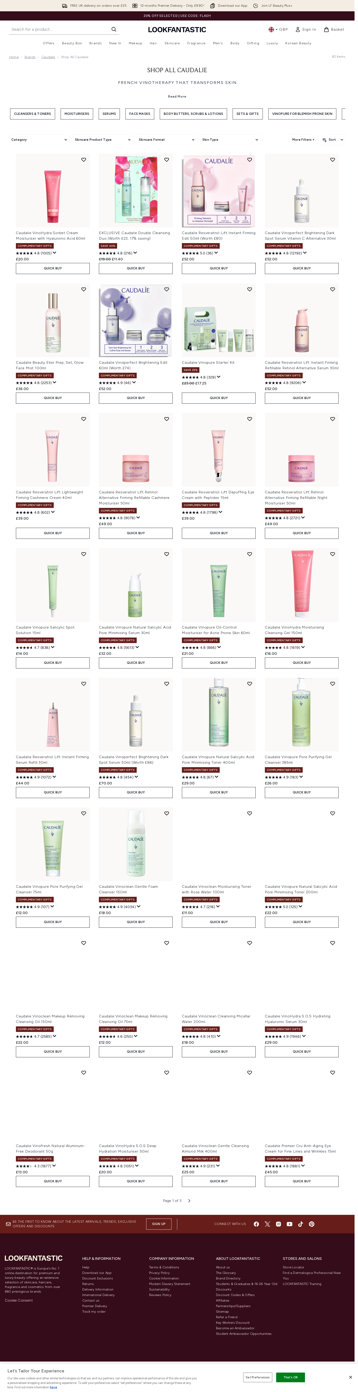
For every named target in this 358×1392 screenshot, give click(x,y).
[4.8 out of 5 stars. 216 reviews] (115, 253)
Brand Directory (228, 1278)
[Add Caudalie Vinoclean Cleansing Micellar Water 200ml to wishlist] (249, 942)
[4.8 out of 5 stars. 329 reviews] (199, 377)
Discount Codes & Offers (235, 1295)
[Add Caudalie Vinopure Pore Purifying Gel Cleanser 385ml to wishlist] (332, 683)
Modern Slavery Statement (169, 1284)
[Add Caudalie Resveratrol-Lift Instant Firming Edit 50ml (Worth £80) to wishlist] (249, 159)
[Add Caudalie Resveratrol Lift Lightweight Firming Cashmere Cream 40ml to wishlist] (83, 418)
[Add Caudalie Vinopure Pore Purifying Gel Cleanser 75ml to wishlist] (83, 813)
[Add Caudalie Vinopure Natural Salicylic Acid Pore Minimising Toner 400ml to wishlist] (249, 683)
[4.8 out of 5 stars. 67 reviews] (198, 777)
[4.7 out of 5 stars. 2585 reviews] (34, 1036)
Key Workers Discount (233, 1323)
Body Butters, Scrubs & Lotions (193, 114)
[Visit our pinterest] (311, 1224)
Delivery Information (97, 1289)
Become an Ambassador (235, 1328)
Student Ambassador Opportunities (244, 1334)
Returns (88, 1284)
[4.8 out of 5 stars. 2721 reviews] (282, 518)
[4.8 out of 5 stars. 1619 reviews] (282, 647)
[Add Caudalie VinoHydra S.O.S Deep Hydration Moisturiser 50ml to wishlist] (166, 1072)
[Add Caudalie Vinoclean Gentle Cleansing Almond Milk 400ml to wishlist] (249, 1072)
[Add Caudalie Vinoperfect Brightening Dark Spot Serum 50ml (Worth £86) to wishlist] (166, 683)
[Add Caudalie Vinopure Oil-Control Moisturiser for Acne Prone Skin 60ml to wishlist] (249, 554)
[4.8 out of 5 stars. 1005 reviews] (34, 253)
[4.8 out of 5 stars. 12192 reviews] (283, 253)
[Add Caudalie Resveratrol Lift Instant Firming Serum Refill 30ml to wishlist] (83, 683)
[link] (305, 29)
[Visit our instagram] (278, 1224)
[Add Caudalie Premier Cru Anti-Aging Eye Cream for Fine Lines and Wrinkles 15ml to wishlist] (332, 1072)
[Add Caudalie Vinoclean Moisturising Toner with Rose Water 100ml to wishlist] (249, 813)
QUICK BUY (53, 268)
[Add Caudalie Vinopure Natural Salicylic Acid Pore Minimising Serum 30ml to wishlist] (166, 554)
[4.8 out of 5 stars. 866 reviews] (199, 647)
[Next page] (189, 1200)
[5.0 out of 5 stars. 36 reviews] (197, 253)
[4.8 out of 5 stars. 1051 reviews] (116, 1166)
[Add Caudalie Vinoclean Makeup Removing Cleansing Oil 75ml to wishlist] (166, 942)
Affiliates (222, 1301)
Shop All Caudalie (177, 70)
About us (223, 1267)
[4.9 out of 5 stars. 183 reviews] (281, 777)
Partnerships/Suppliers (233, 1306)
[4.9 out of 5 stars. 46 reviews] (115, 383)
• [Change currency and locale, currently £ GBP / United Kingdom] (278, 29)
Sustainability (159, 1289)
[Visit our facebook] (256, 1224)
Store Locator (294, 1267)
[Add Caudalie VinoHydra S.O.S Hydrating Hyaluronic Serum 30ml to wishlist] (332, 942)
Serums (109, 114)
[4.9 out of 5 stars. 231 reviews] (198, 1166)
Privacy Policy (159, 1273)
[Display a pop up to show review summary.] (54, 253)
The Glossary (226, 1273)
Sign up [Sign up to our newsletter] (159, 1224)
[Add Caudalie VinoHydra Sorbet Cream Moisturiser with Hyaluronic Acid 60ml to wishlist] (83, 159)
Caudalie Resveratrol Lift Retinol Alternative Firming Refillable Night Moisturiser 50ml (296, 497)
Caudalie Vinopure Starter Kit (208, 362)
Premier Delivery (94, 1306)
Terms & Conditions (164, 1267)
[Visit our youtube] (289, 1224)
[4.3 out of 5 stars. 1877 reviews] (33, 1166)
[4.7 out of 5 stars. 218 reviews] (198, 907)
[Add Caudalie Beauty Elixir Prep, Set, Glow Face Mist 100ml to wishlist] (83, 289)
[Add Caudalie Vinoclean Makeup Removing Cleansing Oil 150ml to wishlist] (83, 942)
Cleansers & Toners (32, 114)
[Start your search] (64, 29)
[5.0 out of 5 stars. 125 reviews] (281, 907)
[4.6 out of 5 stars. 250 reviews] (116, 1036)
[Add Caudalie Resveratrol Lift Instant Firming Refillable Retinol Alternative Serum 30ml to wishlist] (332, 289)
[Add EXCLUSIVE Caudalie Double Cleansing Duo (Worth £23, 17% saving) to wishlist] (166, 159)
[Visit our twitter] (267, 1224)
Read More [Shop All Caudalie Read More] (177, 96)
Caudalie (48, 57)
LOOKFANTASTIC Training (302, 1284)
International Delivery (98, 1295)
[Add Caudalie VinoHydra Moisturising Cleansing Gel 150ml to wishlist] (332, 554)
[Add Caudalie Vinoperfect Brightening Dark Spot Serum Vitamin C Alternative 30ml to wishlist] (332, 159)
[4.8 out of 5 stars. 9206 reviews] (283, 383)
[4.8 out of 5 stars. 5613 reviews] (116, 647)
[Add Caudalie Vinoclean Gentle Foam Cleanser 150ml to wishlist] (166, 813)
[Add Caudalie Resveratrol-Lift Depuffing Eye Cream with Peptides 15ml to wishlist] (249, 418)
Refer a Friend (226, 1317)
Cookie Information (164, 1278)
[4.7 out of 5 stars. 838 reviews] (33, 647)
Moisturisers (77, 114)
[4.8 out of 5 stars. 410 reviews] (199, 1036)
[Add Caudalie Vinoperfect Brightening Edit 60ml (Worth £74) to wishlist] (166, 289)
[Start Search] (114, 29)
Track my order (94, 1312)
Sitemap (222, 1312)
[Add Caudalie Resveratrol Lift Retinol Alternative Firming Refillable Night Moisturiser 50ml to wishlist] (332, 418)
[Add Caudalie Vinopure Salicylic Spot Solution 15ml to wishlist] (83, 554)
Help (85, 1267)
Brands (30, 57)
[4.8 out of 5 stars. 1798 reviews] (200, 512)
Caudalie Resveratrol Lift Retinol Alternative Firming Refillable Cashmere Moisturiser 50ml (134, 497)
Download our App (97, 1273)
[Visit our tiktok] (300, 1224)
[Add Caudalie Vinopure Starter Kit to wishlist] (249, 289)
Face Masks (139, 114)
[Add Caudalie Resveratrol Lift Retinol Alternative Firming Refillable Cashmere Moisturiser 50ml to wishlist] (166, 418)
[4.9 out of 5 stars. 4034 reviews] (117, 907)
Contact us (90, 1301)
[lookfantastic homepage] (177, 29)
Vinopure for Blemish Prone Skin (302, 114)
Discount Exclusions (97, 1278)
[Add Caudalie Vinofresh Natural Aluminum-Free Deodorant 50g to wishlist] (83, 1072)
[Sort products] (333, 139)
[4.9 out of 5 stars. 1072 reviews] (33, 777)
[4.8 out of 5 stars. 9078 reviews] (117, 518)
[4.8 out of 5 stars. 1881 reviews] (282, 1166)
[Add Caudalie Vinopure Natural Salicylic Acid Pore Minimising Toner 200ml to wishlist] (332, 813)
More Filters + (303, 140)
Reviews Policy (160, 1295)
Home (14, 57)
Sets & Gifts (248, 114)
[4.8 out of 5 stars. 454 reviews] (116, 777)
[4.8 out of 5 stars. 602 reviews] (33, 512)
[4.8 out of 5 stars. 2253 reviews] (34, 383)
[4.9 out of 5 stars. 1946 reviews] (283, 1036)
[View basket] (334, 29)
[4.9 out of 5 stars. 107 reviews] (32, 907)
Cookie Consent (19, 1300)
